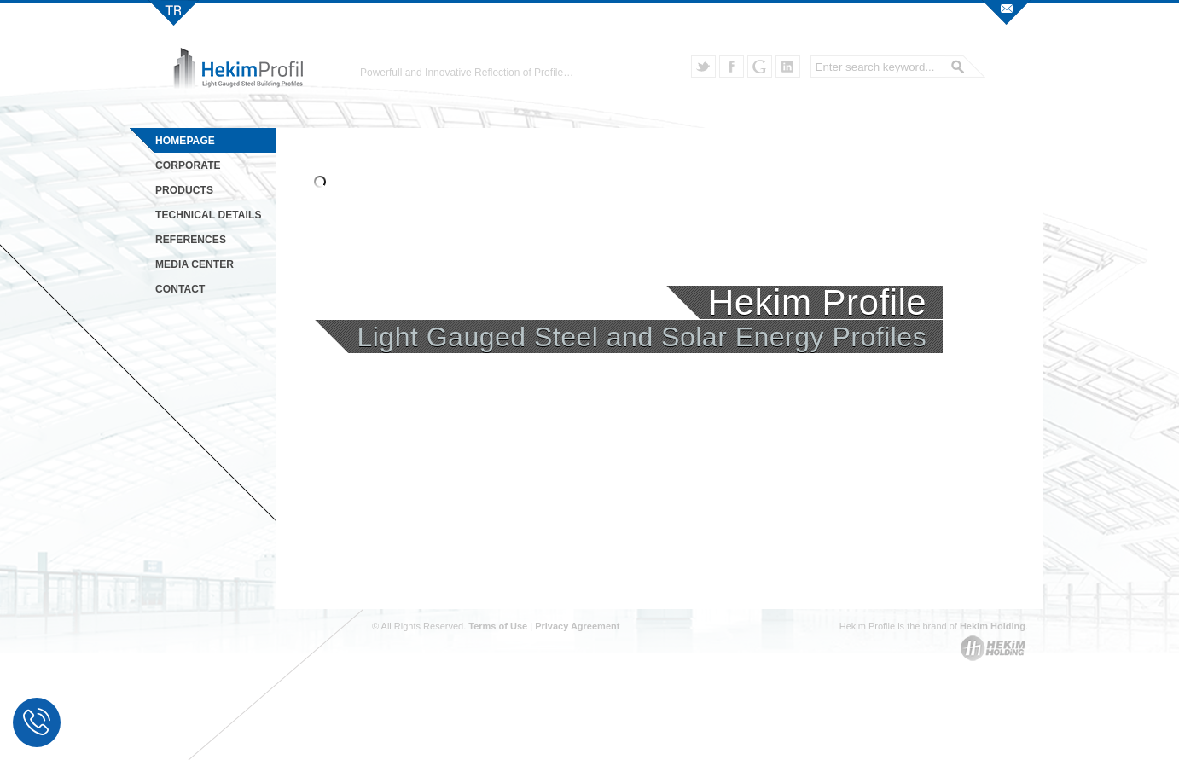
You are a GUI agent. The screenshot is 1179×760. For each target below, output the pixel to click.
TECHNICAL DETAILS (208, 215)
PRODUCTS (184, 190)
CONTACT (180, 289)
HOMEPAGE (185, 141)
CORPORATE (188, 165)
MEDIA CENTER (194, 264)
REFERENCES (190, 240)
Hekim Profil (173, 13)
